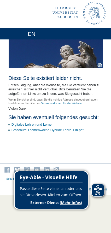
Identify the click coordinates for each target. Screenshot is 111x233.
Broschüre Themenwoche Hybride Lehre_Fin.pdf (47, 130)
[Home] (19, 33)
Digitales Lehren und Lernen (32, 124)
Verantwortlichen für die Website (61, 103)
